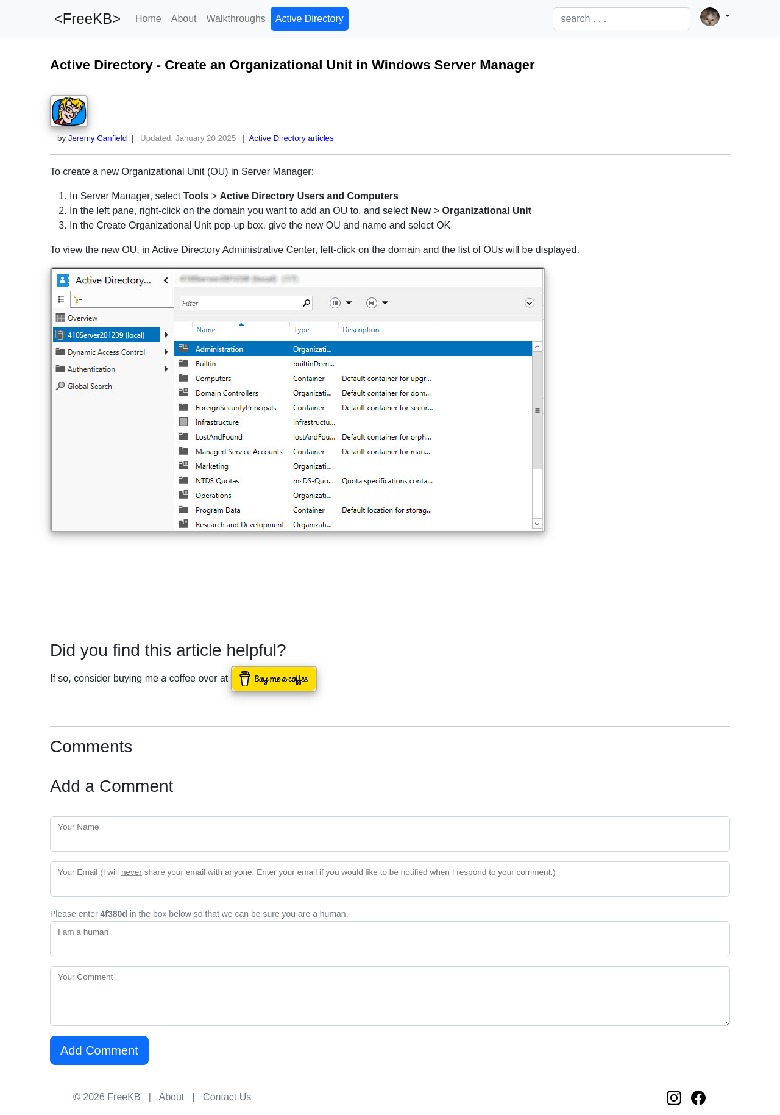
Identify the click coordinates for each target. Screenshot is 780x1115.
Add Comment (99, 1050)
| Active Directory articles (286, 138)
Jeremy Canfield (97, 138)
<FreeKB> (85, 18)
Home (148, 18)
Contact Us (227, 1097)
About (184, 18)
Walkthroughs (236, 18)
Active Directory (309, 18)
